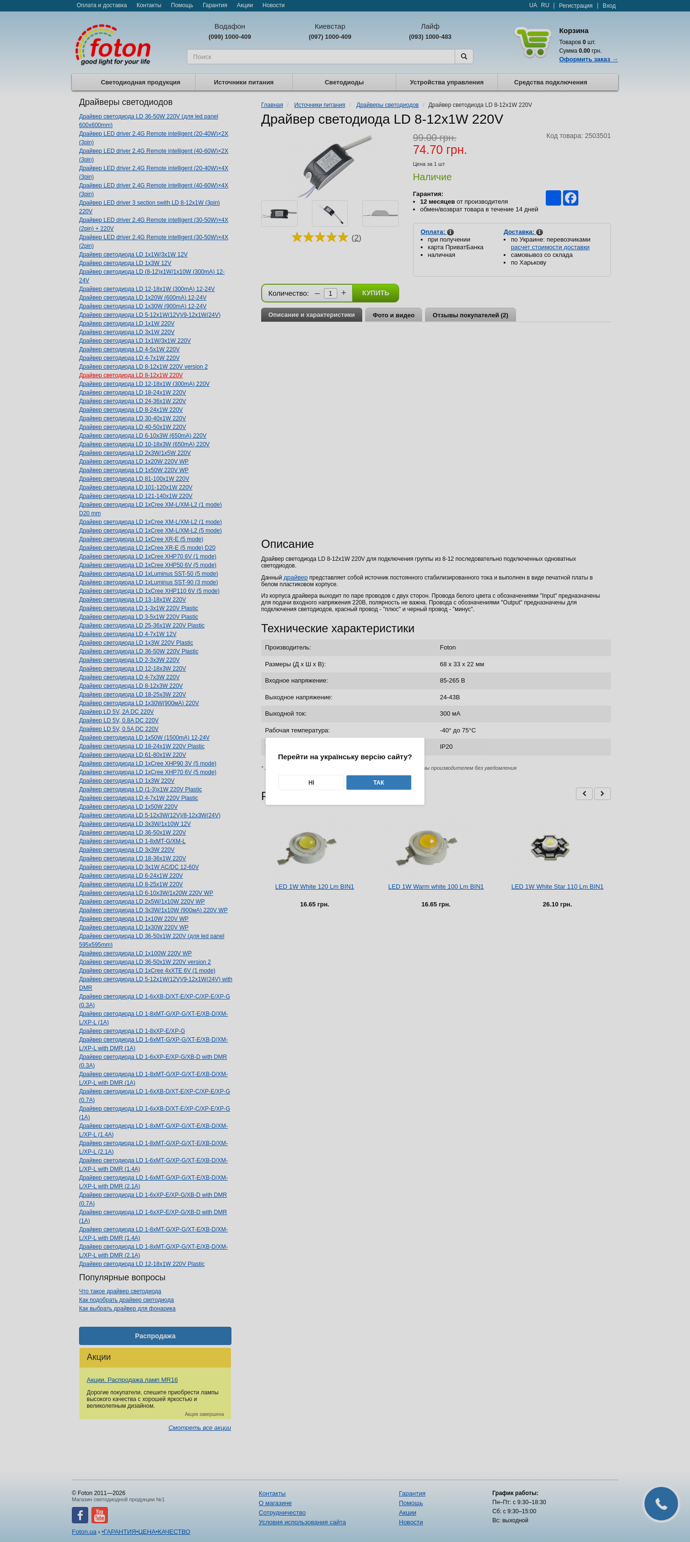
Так (378, 782)
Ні (311, 782)
